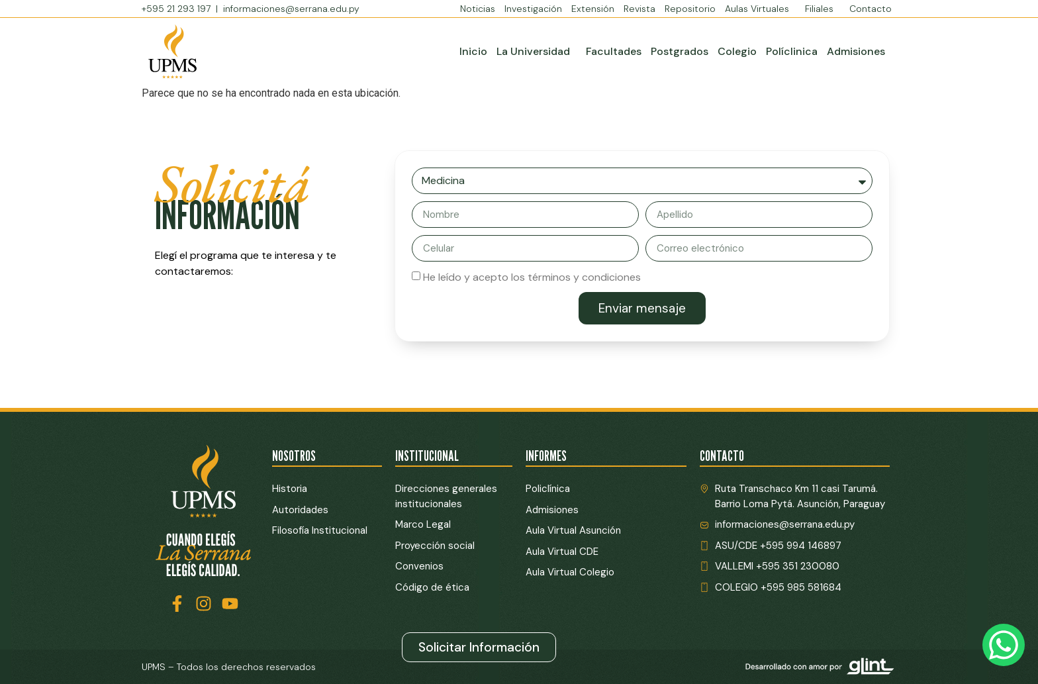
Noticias (477, 9)
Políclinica (792, 51)
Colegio (737, 51)
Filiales (822, 8)
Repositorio (690, 9)
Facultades (613, 51)
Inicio (473, 51)
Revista (639, 9)
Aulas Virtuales (760, 8)
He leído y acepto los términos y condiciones (532, 277)
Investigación (533, 9)
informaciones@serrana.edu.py (291, 9)
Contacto (870, 9)
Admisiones (856, 51)
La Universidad (536, 51)
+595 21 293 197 (177, 9)
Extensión (592, 9)
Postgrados (679, 51)
